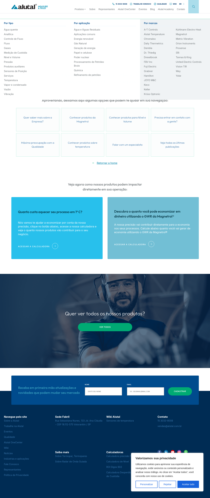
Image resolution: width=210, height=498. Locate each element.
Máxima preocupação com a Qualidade (37, 144)
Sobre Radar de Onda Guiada (71, 461)
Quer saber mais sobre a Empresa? (37, 119)
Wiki (6, 447)
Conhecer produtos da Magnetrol (83, 119)
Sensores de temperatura (120, 420)
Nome (87, 384)
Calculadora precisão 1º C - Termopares (128, 456)
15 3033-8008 (165, 420)
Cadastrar (180, 391)
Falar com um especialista (127, 144)
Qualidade (9, 437)
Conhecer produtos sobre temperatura (82, 144)
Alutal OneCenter (13, 442)
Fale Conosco (11, 464)
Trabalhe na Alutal (14, 426)
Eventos (8, 431)
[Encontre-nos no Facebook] (159, 452)
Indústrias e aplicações (16, 458)
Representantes (12, 469)
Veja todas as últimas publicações (172, 144)
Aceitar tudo (188, 484)
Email (129, 384)
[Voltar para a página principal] (29, 6)
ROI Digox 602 (114, 467)
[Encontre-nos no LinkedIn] (166, 452)
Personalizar (146, 484)
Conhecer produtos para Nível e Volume (127, 119)
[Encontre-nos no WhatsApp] (186, 452)
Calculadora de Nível (117, 461)
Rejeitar (167, 484)
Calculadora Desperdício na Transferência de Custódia (129, 474)
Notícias (8, 453)
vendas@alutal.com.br (170, 426)
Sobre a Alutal (11, 420)
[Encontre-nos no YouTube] (173, 452)
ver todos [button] (105, 327)
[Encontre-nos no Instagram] (179, 452)
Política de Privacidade (16, 475)
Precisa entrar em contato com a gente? (172, 119)
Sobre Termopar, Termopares (71, 456)
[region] (167, 472)
